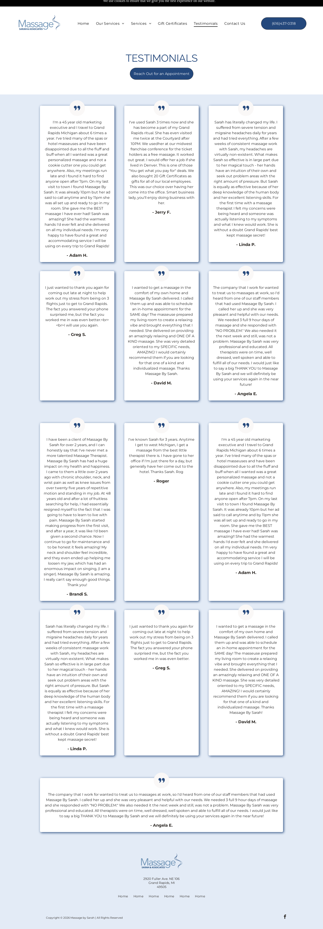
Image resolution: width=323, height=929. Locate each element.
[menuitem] (83, 13)
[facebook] (285, 906)
